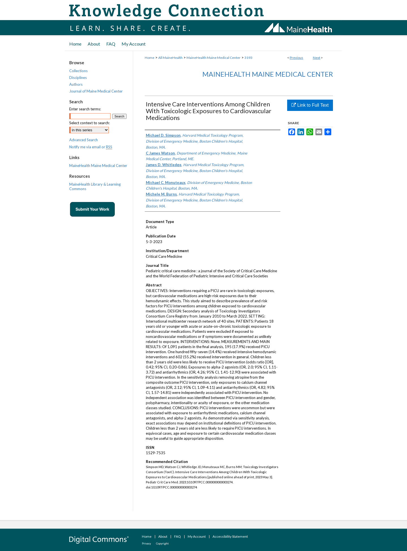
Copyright (162, 543)
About (162, 536)
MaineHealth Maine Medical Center (214, 57)
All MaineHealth (170, 57)
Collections (78, 70)
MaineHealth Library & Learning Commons (95, 186)
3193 (248, 57)
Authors (76, 84)
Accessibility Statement (230, 536)
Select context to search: (89, 123)
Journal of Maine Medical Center (96, 91)
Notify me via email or (90, 147)
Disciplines (78, 77)
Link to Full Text (309, 105)
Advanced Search (83, 140)
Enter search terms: (85, 109)
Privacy (146, 543)
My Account (197, 536)
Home (149, 57)
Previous (296, 57)
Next (316, 57)
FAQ (177, 536)
